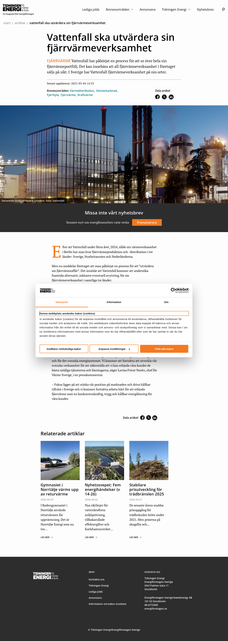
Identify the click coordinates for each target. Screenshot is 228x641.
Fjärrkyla (53, 95)
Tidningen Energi (176, 9)
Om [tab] (166, 301)
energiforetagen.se (156, 608)
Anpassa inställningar (114, 348)
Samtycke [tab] (62, 301)
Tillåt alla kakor (164, 348)
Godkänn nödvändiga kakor (64, 348)
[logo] (18, 9)
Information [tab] (114, 301)
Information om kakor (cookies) (107, 604)
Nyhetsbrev (205, 9)
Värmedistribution (82, 91)
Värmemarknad (106, 91)
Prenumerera (147, 222)
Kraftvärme (85, 95)
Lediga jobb (90, 9)
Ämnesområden (119, 9)
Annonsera (147, 9)
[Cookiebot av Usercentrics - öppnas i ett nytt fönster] (173, 290)
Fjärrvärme (68, 95)
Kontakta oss (96, 579)
